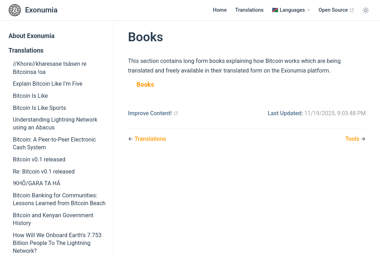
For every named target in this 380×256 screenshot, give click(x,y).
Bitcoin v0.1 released (39, 159)
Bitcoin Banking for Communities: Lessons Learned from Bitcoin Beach (59, 199)
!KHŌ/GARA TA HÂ (36, 183)
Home (220, 10)
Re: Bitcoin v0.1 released (44, 171)
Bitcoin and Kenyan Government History (53, 219)
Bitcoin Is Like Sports (39, 108)
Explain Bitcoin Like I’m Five (47, 83)
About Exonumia (31, 35)
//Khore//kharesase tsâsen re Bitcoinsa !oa (49, 67)
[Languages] (291, 10)
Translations (249, 10)
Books (145, 84)
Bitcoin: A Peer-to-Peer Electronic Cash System (54, 143)
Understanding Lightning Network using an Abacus (55, 123)
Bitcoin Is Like (30, 95)
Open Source (336, 10)
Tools (352, 138)
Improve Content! (153, 113)
